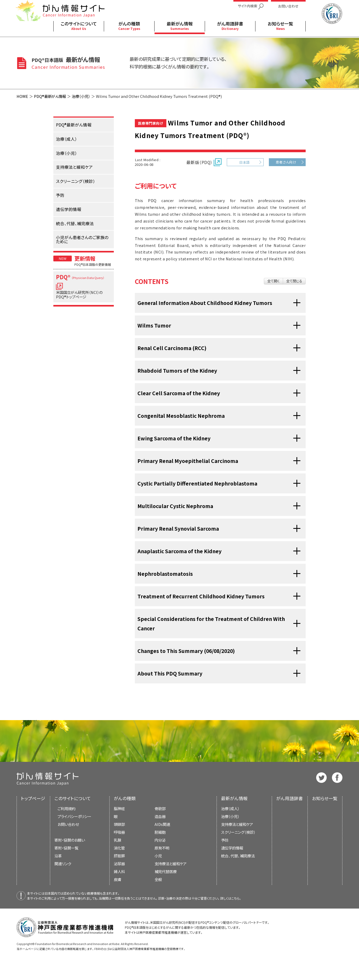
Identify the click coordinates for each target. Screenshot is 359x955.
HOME (22, 96)
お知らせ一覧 (324, 798)
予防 (224, 840)
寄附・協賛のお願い (69, 840)
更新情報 (84, 258)
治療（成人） (230, 808)
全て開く (273, 280)
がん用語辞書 (289, 798)
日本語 (244, 162)
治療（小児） (81, 96)
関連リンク (62, 863)
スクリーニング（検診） (238, 832)
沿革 (58, 855)
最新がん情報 (234, 798)
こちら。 (236, 898)
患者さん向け (286, 162)
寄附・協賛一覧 (66, 848)
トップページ (33, 798)
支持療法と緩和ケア (237, 824)
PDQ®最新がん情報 (50, 96)
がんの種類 (125, 798)
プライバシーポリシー (74, 816)
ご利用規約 (66, 808)
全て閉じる (294, 280)
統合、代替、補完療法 (238, 855)
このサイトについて (72, 798)
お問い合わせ (68, 824)
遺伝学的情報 (232, 848)
